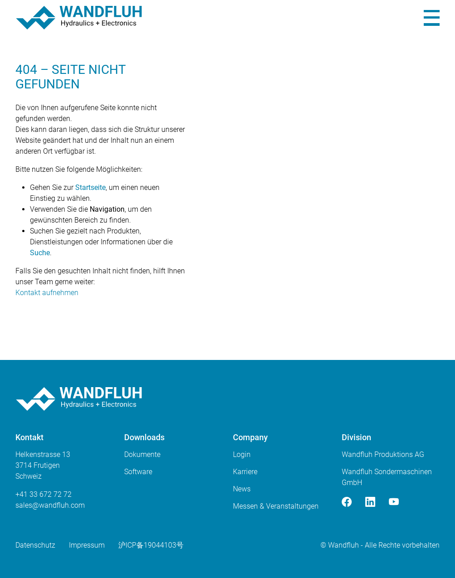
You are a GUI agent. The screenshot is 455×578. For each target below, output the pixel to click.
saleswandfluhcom (50, 505)
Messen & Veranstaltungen (276, 506)
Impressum (87, 545)
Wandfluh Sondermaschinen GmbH (387, 477)
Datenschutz (35, 545)
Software (138, 471)
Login (242, 454)
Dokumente (142, 454)
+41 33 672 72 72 (43, 494)
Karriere (245, 471)
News (242, 489)
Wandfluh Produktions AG (383, 454)
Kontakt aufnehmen (46, 292)
